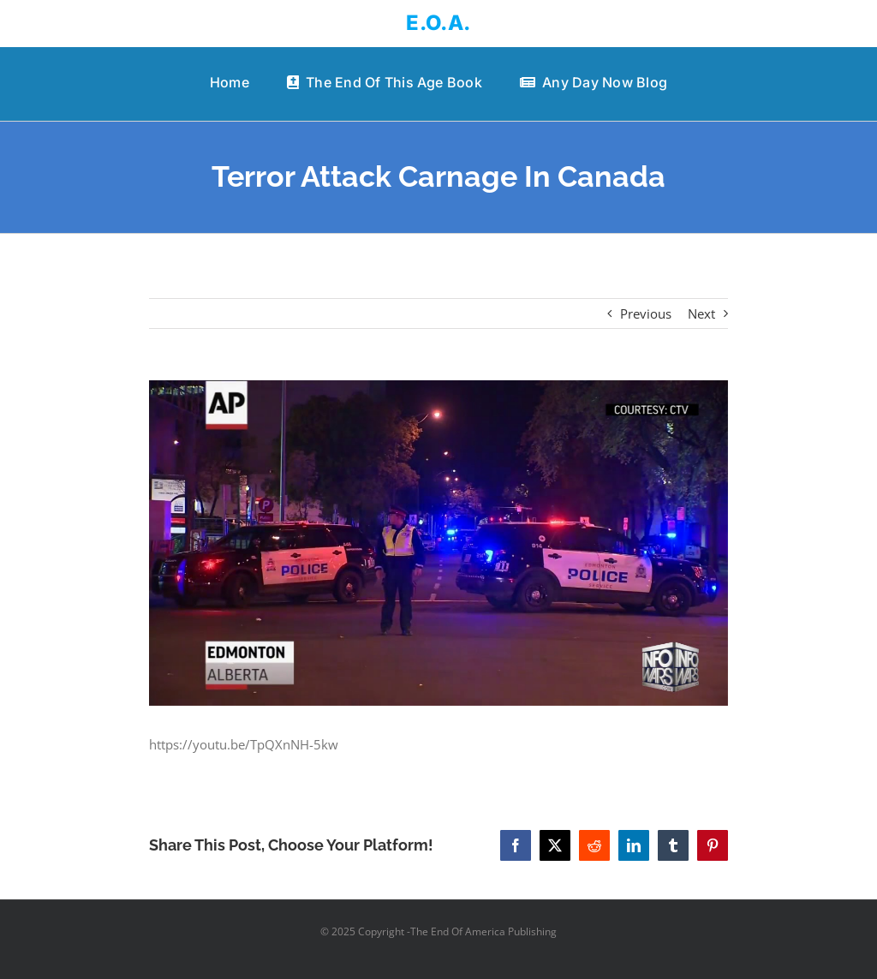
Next (701, 313)
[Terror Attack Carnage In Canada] (438, 543)
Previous (645, 313)
